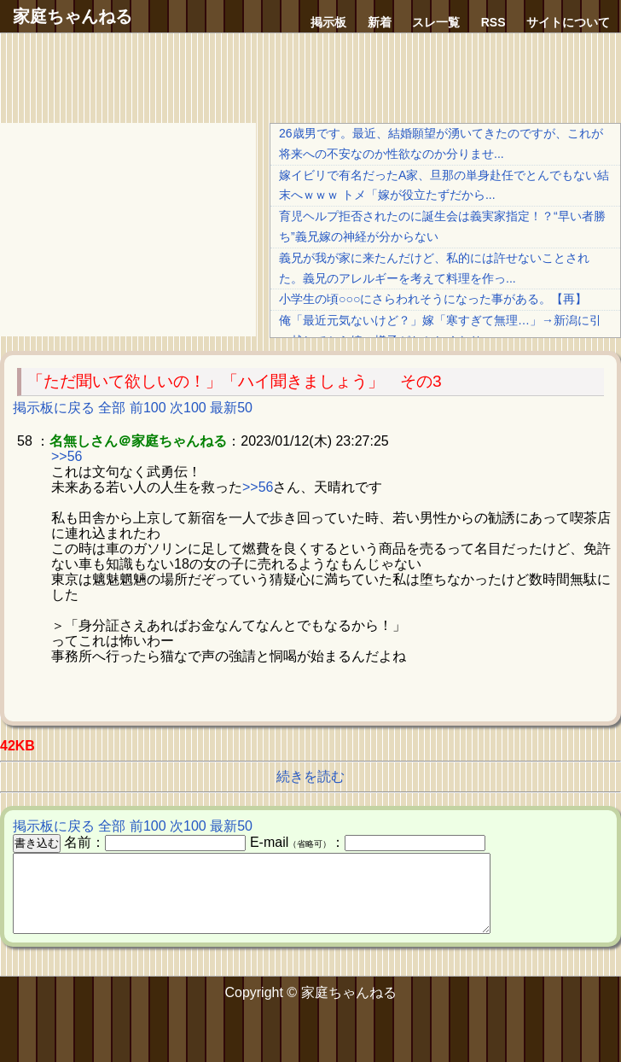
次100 (188, 407)
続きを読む (310, 776)
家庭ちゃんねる (72, 16)
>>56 (66, 456)
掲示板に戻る (54, 407)
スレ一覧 (436, 22)
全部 (111, 407)
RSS (493, 22)
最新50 (231, 407)
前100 (148, 407)
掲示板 (328, 22)
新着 (380, 22)
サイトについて (568, 22)
